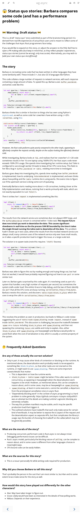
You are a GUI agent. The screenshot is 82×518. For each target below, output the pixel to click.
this (20, 118)
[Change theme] (8, 3)
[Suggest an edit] (78, 3)
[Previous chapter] (7, 509)
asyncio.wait (7, 115)
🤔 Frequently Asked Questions (24, 347)
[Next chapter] (74, 509)
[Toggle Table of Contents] (3, 3)
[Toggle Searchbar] (13, 3)
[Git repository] (75, 3)
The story (8, 66)
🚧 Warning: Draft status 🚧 (21, 32)
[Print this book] (70, 3)
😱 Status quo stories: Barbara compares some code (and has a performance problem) (40, 15)
